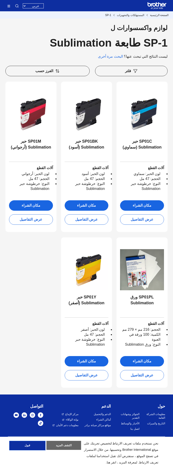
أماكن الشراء (103, 419)
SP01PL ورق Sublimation (142, 300)
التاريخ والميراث (156, 423)
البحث (17, 6)
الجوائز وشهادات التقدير (130, 416)
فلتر (131, 71)
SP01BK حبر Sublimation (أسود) (86, 144)
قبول (27, 446)
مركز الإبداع (71, 414)
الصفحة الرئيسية (159, 15)
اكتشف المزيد (63, 446)
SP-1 (108, 15)
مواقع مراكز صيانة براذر (97, 425)
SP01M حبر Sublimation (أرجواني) (31, 144)
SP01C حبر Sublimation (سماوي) (142, 144)
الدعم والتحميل (102, 414)
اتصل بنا (134, 428)
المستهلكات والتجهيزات (130, 15)
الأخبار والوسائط (130, 423)
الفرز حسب (47, 71)
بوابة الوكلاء (72, 419)
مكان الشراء (142, 205)
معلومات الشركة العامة (155, 416)
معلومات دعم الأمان (67, 425)
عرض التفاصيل (142, 219)
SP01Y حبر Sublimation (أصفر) (87, 300)
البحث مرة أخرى (110, 56)
